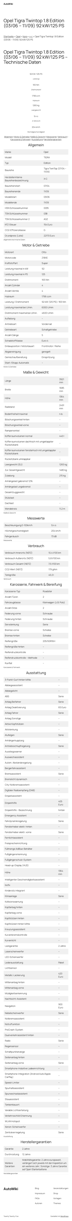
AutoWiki (8, 3)
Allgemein (8, 136)
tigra (25, 36)
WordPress (64, 1216)
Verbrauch (62, 136)
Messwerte (51, 136)
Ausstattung (37, 139)
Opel (18, 36)
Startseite (9, 36)
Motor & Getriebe (21, 136)
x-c (31, 36)
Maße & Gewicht (38, 136)
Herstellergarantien (53, 139)
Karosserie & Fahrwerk (20, 139)
